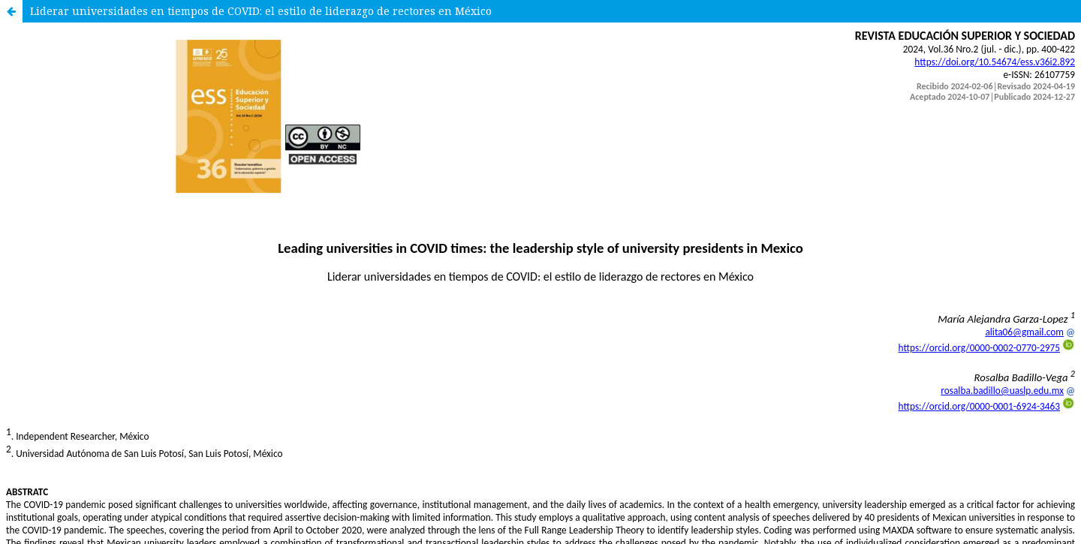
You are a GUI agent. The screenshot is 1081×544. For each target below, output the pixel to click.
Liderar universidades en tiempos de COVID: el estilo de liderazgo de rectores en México (261, 11)
